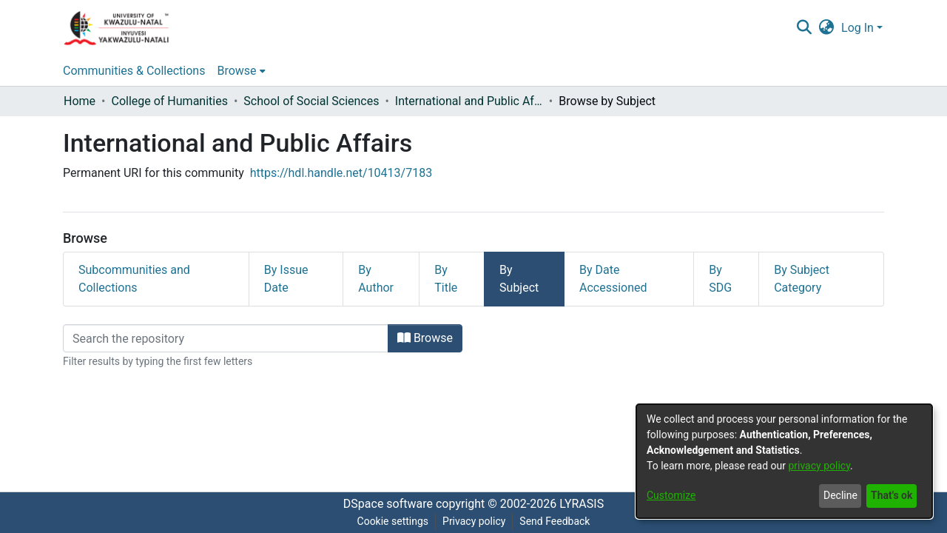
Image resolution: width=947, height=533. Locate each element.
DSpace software (388, 504)
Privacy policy (473, 521)
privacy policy (819, 466)
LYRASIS (581, 504)
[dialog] (784, 461)
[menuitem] (827, 28)
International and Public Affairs (469, 101)
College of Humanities (169, 101)
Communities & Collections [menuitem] (134, 71)
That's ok (891, 495)
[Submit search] (804, 28)
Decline (840, 495)
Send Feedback (554, 521)
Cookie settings (393, 521)
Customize (671, 495)
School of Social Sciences (311, 101)
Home (79, 101)
